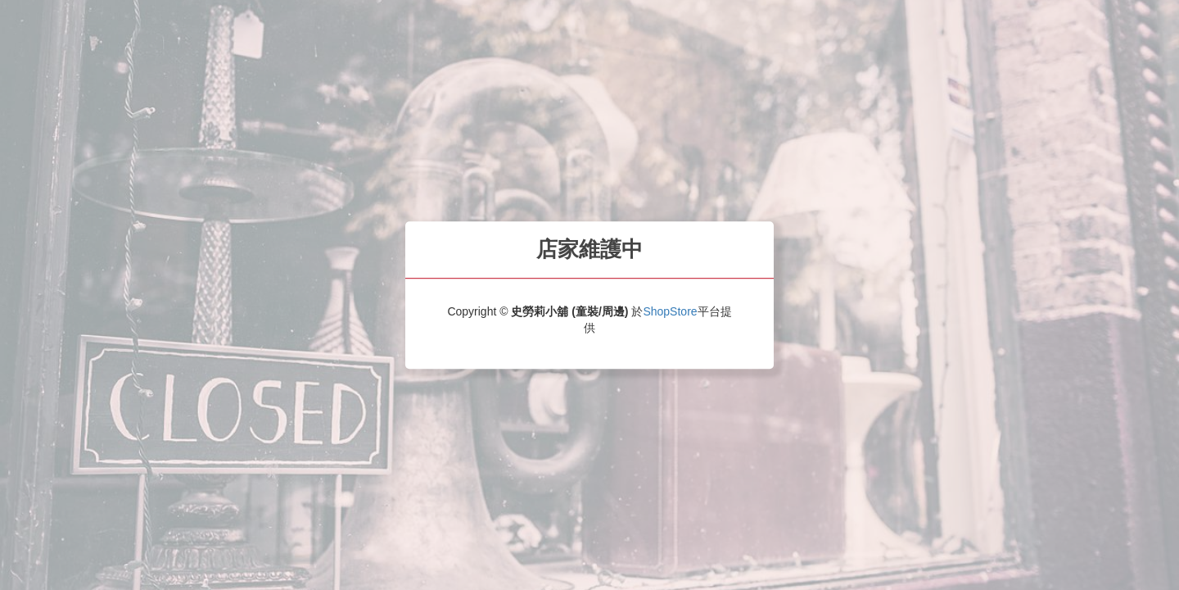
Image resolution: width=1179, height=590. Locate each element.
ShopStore (670, 311)
